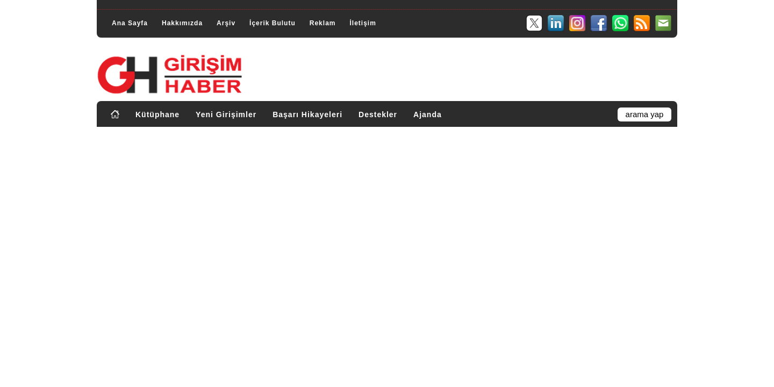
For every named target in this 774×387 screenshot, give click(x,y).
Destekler (378, 114)
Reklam (323, 23)
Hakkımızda (182, 23)
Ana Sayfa (130, 23)
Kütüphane (157, 114)
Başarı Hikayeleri (307, 114)
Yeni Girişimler (226, 114)
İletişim (362, 23)
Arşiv (226, 23)
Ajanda (427, 114)
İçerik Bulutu (272, 23)
